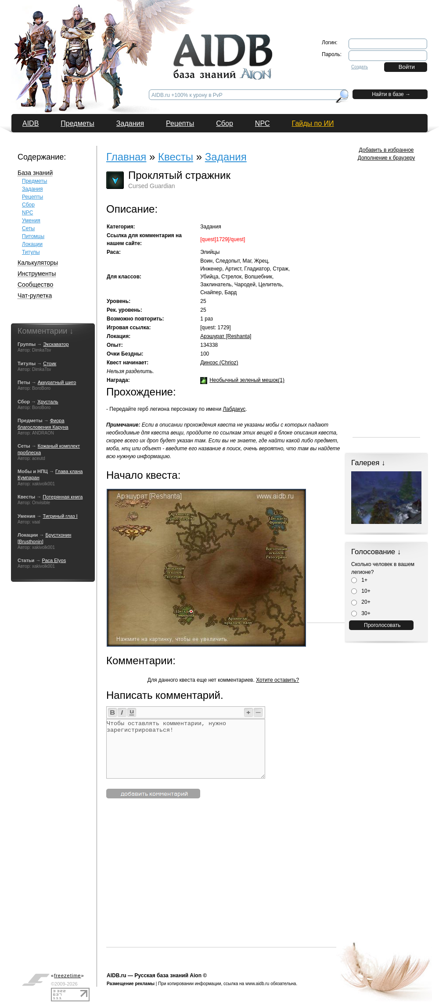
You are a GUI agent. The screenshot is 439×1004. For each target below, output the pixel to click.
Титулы (31, 252)
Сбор (224, 123)
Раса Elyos (54, 560)
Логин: (330, 42)
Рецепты (180, 123)
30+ (361, 613)
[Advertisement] (262, 885)
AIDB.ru (116, 975)
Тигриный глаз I (60, 516)
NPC (262, 123)
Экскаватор (55, 344)
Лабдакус (234, 409)
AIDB (30, 123)
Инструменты (37, 273)
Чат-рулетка (35, 295)
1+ (359, 580)
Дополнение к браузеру (386, 158)
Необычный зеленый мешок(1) (246, 380)
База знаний (35, 172)
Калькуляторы (38, 262)
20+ (361, 602)
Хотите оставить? (277, 680)
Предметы (77, 123)
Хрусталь (47, 401)
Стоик (49, 363)
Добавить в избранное (386, 150)
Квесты (175, 157)
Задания (130, 123)
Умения (31, 220)
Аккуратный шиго (57, 382)
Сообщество (35, 284)
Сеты (28, 228)
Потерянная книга (63, 496)
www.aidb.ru (257, 983)
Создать (359, 66)
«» (67, 975)
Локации (32, 244)
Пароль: (332, 54)
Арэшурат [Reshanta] (225, 336)
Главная (126, 157)
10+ (361, 591)
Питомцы (33, 236)
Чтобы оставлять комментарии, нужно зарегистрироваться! (185, 749)
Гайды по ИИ (313, 123)
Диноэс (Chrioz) (219, 363)
